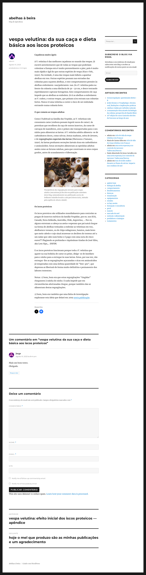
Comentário (16, 406)
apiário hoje (111, 183)
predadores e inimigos (18, 68)
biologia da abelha (114, 186)
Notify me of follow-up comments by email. (29, 478)
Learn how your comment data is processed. (67, 494)
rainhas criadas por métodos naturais (121, 108)
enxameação (112, 196)
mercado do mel (113, 213)
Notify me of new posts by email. (24, 484)
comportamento (113, 188)
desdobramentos (113, 191)
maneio (110, 211)
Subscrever (112, 80)
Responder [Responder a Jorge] (14, 373)
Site (11, 466)
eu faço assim (112, 203)
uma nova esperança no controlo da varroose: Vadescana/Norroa (120, 148)
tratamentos (112, 221)
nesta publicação (82, 297)
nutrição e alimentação (116, 216)
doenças (110, 193)
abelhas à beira (22, 18)
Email (12, 454)
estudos (110, 201)
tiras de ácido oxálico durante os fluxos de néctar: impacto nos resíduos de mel (121, 163)
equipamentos (112, 198)
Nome (12, 442)
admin (11, 61)
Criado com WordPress (31, 564)
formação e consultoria (116, 206)
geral (109, 208)
